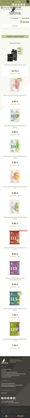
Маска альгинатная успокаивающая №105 (15, 157)
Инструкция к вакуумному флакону (10, 375)
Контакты (14, 18)
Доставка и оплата (6, 369)
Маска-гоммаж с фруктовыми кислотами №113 (15, 278)
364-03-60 (7, 401)
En (6, 1)
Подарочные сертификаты (8, 383)
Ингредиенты (24, 18)
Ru (1, 1)
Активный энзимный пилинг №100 (15, 64)
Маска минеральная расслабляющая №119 (15, 339)
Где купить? (16, 1)
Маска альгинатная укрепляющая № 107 (15, 187)
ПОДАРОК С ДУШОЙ (6, 376)
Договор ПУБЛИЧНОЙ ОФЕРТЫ (9, 372)
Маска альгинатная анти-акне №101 (15, 95)
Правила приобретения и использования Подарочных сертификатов (11, 385)
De (4, 1)
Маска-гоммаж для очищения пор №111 (15, 248)
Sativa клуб (4, 392)
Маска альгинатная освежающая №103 (15, 126)
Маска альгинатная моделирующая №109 (15, 217)
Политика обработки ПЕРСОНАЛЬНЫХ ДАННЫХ (13, 373)
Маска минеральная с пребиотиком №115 (15, 309)
